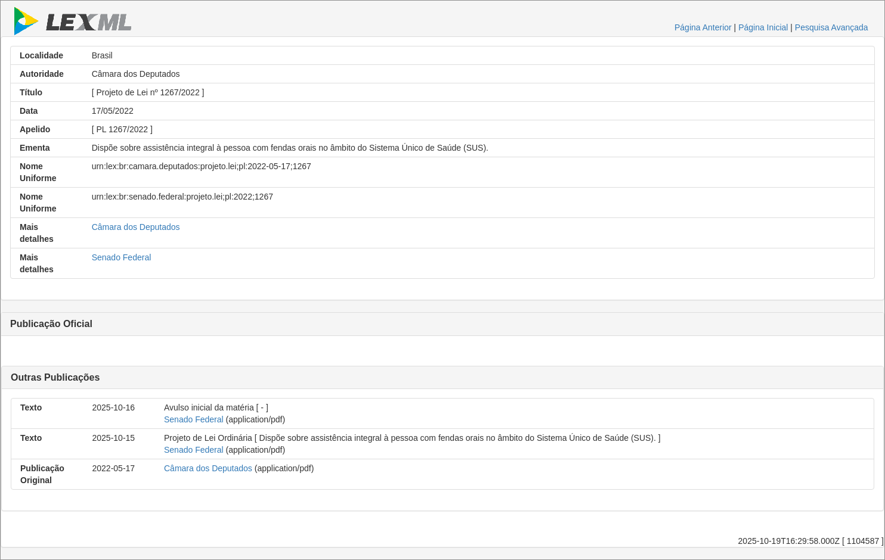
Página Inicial (763, 27)
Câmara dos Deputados (136, 227)
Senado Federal (121, 257)
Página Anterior (703, 27)
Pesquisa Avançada (831, 27)
